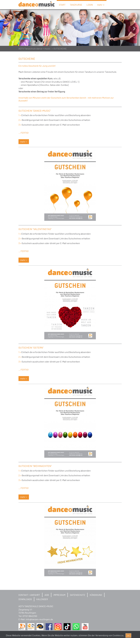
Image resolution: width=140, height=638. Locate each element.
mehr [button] (100, 4)
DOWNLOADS (25, 599)
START (62, 4)
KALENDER (42, 599)
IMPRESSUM (59, 594)
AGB (47, 594)
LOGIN (90, 4)
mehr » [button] (23, 141)
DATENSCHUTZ (77, 594)
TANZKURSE (76, 4)
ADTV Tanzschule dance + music (34, 48)
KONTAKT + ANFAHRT (29, 594)
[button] (10, 27)
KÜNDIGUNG (96, 594)
